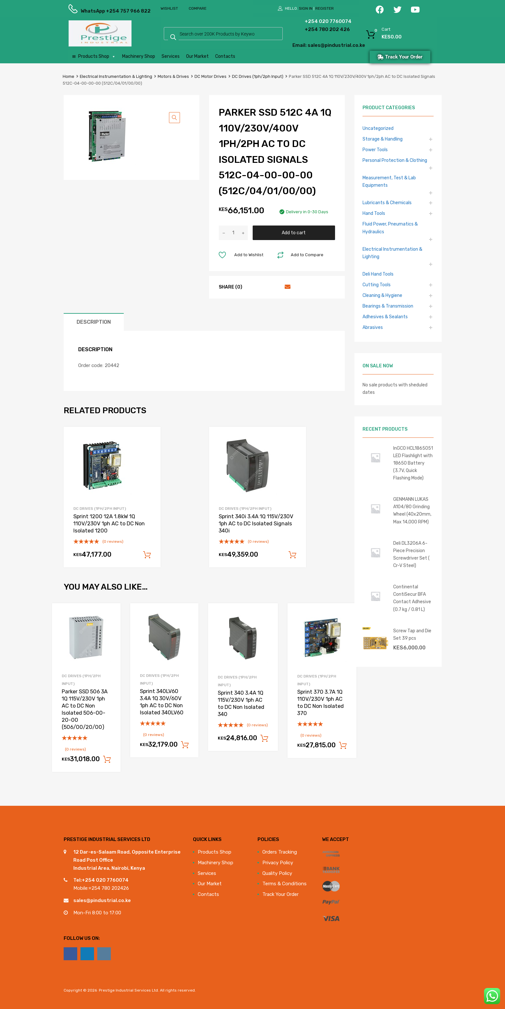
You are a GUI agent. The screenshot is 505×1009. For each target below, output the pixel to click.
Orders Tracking (279, 852)
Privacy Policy (277, 863)
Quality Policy (277, 873)
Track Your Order (280, 894)
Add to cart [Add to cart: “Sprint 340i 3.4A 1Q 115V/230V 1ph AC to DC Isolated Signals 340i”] (292, 555)
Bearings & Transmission (388, 306)
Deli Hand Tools (378, 274)
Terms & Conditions (284, 884)
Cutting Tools (377, 284)
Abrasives (373, 327)
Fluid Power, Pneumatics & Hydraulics (390, 227)
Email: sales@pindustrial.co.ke (311, 45)
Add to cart (294, 232)
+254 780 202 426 (317, 29)
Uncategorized (378, 128)
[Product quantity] (233, 233)
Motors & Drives (173, 76)
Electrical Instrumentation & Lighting (116, 76)
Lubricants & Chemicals (387, 202)
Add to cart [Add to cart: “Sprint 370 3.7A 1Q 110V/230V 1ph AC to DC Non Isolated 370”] (343, 745)
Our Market (197, 56)
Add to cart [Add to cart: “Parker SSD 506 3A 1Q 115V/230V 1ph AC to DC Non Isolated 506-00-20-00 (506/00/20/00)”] (107, 759)
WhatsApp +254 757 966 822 (96, 11)
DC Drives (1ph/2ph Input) (257, 76)
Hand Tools (374, 213)
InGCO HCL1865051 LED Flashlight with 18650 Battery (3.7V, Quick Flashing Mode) (413, 463)
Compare (197, 8)
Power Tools (375, 149)
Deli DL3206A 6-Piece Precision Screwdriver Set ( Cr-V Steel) (411, 554)
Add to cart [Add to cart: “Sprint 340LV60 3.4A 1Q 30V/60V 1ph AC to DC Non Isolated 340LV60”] (185, 745)
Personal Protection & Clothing (395, 160)
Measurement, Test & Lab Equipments (389, 181)
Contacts (225, 56)
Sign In (305, 8)
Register (324, 8)
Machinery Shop (138, 56)
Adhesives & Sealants (385, 316)
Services (171, 56)
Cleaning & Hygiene (382, 295)
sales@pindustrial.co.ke (102, 900)
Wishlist (169, 8)
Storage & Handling (383, 139)
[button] (174, 117)
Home (68, 76)
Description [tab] (94, 322)
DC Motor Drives (210, 76)
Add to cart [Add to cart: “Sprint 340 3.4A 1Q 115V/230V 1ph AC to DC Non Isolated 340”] (264, 738)
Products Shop (97, 56)
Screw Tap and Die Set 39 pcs (412, 634)
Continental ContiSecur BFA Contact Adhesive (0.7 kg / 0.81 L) (412, 598)
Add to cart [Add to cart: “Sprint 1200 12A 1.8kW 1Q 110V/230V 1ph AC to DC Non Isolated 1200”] (147, 555)
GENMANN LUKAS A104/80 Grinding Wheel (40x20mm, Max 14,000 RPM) (412, 510)
